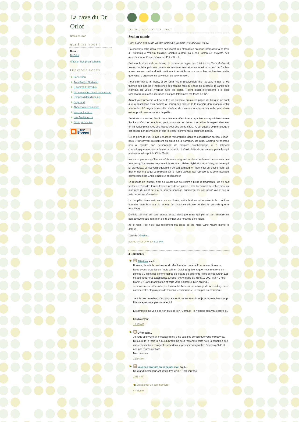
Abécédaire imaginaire (86, 107)
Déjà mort (79, 102)
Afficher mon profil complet (85, 61)
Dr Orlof (74, 55)
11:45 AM (138, 324)
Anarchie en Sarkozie (86, 82)
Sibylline (143, 261)
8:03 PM (158, 241)
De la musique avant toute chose (92, 92)
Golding (143, 235)
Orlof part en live (83, 122)
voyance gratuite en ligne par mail (158, 367)
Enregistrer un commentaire (152, 384)
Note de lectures (83, 112)
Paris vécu (80, 77)
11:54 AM (138, 358)
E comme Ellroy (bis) (85, 87)
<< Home (138, 390)
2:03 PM (138, 376)
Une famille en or (83, 117)
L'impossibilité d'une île (87, 97)
